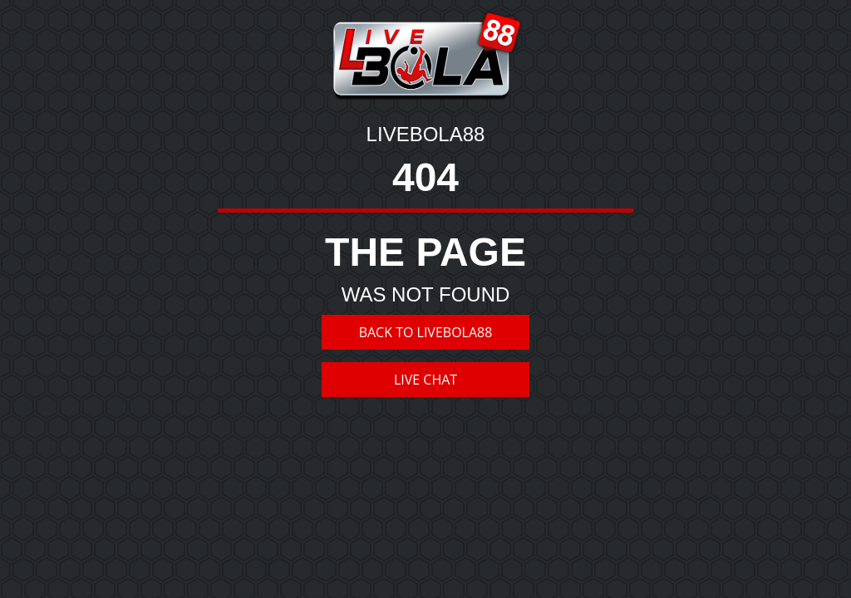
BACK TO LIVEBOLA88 (426, 332)
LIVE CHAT (425, 379)
